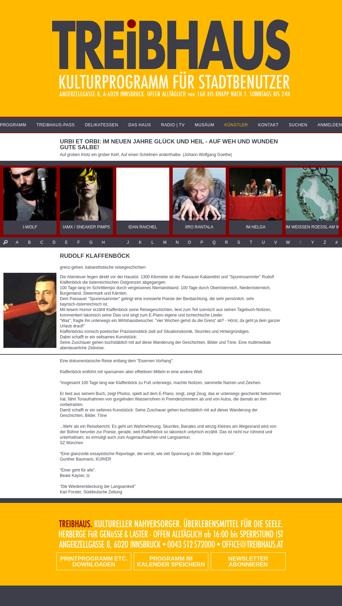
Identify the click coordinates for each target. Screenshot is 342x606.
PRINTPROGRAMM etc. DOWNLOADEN (94, 561)
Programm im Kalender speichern (171, 561)
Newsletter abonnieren (248, 561)
